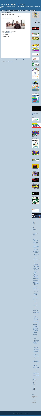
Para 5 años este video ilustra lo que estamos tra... (36, 349)
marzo (34, 239)
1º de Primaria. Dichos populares (36, 305)
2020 (33, 228)
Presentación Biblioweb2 (35, 332)
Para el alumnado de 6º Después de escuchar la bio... (36, 362)
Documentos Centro (15, 10)
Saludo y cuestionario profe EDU (36, 354)
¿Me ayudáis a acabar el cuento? (36, 299)
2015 (33, 387)
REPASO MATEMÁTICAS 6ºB (35, 250)
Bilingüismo (27, 10)
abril (34, 238)
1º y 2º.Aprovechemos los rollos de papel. (36, 340)
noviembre (35, 230)
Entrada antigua (26, 59)
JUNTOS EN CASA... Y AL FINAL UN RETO (36, 252)
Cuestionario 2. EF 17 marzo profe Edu (36, 327)
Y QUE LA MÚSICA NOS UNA (36, 280)
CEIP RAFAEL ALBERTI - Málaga (12, 4)
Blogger (27, 413)
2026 (33, 221)
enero (34, 380)
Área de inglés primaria (35, 365)
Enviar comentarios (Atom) (9, 61)
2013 (33, 389)
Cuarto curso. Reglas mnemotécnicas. (36, 312)
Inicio (17, 59)
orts (8, 32)
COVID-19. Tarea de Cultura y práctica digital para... (36, 368)
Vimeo (32, 114)
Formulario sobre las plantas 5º (36, 370)
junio (34, 235)
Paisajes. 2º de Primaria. (35, 286)
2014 (33, 388)
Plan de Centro (8, 10)
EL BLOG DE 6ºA (35, 282)
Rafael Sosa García (34, 113)
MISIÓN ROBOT (35, 269)
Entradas (34, 209)
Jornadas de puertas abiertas (36, 377)
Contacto (3, 10)
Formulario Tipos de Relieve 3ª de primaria (36, 357)
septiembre (35, 233)
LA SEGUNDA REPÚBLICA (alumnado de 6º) (36, 289)
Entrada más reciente (6, 59)
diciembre (34, 229)
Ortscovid (10, 32)
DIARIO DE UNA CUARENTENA (35, 241)
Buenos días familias (36, 246)
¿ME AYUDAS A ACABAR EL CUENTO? (35, 243)
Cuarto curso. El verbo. (35, 310)
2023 (33, 224)
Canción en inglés (35, 323)
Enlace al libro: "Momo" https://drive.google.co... (36, 335)
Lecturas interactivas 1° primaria (36, 261)
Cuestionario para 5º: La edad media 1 (36, 321)
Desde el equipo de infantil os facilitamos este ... (36, 352)
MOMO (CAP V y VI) (36, 245)
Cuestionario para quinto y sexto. (35, 297)
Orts (6, 31)
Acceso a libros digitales (35, 338)
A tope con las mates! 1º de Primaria (36, 291)
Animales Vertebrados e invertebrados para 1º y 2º (36, 343)
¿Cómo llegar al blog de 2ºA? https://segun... (36, 284)
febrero (34, 379)
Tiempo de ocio (35, 328)
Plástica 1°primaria (36, 360)
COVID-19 (6, 32)
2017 (33, 384)
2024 (33, 223)
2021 (33, 227)
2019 (33, 382)
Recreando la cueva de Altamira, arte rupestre (36, 272)
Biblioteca (21, 10)
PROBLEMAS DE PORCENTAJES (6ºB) (36, 258)
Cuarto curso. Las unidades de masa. (36, 307)
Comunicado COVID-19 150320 (36, 373)
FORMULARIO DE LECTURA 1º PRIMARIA (36, 255)
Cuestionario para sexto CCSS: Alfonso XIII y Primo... (35, 318)
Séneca (33, 394)
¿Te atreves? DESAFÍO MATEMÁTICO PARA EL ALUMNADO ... (35, 294)
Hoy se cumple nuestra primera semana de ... (35, 302)
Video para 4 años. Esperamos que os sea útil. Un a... (36, 347)
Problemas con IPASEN (35, 325)
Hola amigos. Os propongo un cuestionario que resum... (36, 315)
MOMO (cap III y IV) (36, 268)
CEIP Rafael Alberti (34, 112)
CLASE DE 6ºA (35, 247)
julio (34, 234)
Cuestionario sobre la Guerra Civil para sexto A (36, 266)
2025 (33, 222)
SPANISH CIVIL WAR (36, 259)
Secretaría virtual (32, 10)
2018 (33, 383)
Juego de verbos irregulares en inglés (35, 330)
